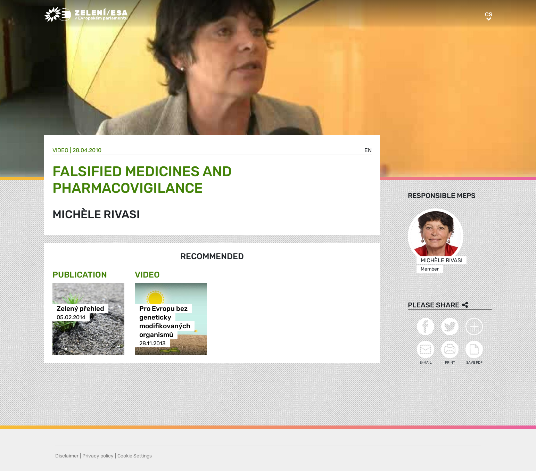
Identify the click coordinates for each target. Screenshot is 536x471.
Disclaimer (67, 456)
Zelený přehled (80, 309)
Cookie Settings (134, 456)
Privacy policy (98, 456)
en (368, 150)
